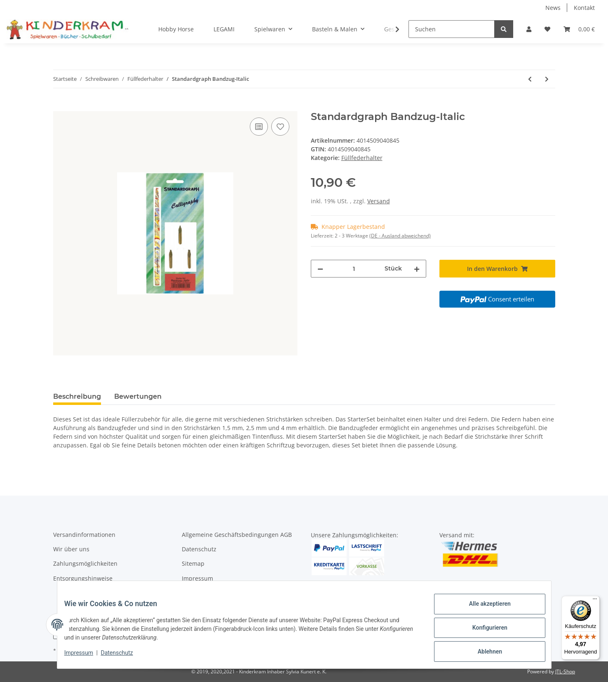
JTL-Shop (565, 671)
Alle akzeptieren (484, 610)
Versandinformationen (84, 535)
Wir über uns (71, 549)
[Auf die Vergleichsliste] (259, 127)
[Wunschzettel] (547, 29)
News (553, 8)
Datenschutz (199, 549)
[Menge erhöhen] (417, 268)
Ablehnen (484, 652)
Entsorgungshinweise (83, 578)
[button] (529, 29)
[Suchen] (451, 29)
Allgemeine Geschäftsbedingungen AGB (237, 535)
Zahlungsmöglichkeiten (85, 563)
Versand (378, 201)
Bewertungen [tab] (138, 396)
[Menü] (595, 601)
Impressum (197, 578)
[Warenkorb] (579, 29)
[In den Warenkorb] (59, 106)
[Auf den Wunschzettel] (280, 127)
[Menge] (354, 268)
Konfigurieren (483, 631)
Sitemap (193, 563)
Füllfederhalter (362, 158)
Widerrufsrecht (203, 593)
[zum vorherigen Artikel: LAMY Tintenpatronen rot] (529, 79)
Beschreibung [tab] (77, 396)
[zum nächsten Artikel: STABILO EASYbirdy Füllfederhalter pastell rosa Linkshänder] (546, 79)
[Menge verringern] (320, 268)
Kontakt (584, 8)
